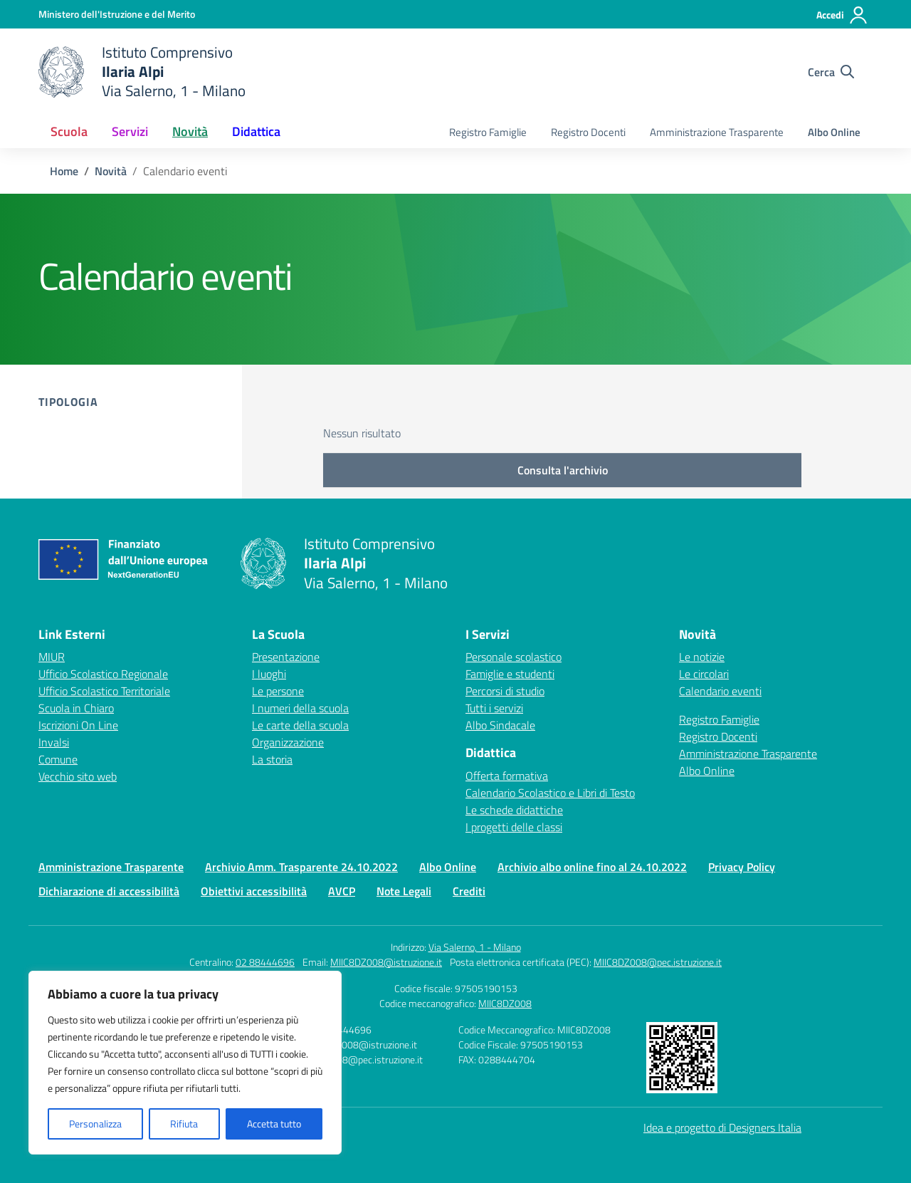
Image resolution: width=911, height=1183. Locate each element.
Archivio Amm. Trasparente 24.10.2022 (301, 866)
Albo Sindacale (500, 725)
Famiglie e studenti (509, 673)
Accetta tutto (274, 1123)
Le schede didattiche (514, 809)
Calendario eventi (720, 690)
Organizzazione (288, 742)
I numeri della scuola (300, 707)
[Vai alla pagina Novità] (111, 170)
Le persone (278, 690)
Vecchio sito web (77, 776)
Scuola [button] (69, 131)
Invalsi (53, 742)
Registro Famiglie (488, 132)
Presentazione (286, 656)
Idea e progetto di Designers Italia (722, 1127)
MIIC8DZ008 (505, 1003)
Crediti (469, 891)
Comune (58, 759)
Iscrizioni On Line (78, 725)
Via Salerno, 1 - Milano (474, 946)
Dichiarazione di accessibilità (108, 891)
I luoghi (269, 673)
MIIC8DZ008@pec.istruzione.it (658, 961)
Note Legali (403, 891)
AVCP (341, 891)
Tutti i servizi (494, 707)
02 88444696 (265, 961)
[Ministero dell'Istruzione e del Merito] (116, 13)
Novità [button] (190, 131)
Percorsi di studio (504, 690)
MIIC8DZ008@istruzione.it (386, 961)
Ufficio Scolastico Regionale (103, 673)
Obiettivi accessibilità (254, 891)
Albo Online (834, 132)
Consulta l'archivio (562, 470)
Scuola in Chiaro (76, 707)
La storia (272, 759)
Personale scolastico (513, 656)
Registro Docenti (588, 132)
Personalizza (95, 1123)
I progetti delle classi (513, 826)
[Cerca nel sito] (831, 72)
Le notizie (702, 656)
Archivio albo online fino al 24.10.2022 (592, 866)
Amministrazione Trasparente (717, 132)
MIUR (51, 656)
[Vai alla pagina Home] (64, 170)
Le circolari (704, 673)
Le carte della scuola (300, 725)
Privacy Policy (741, 866)
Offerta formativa (506, 775)
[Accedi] (842, 15)
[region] (185, 1063)
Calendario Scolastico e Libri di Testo (550, 792)
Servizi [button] (130, 131)
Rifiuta (184, 1123)
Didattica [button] (256, 131)
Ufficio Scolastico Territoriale (104, 690)
